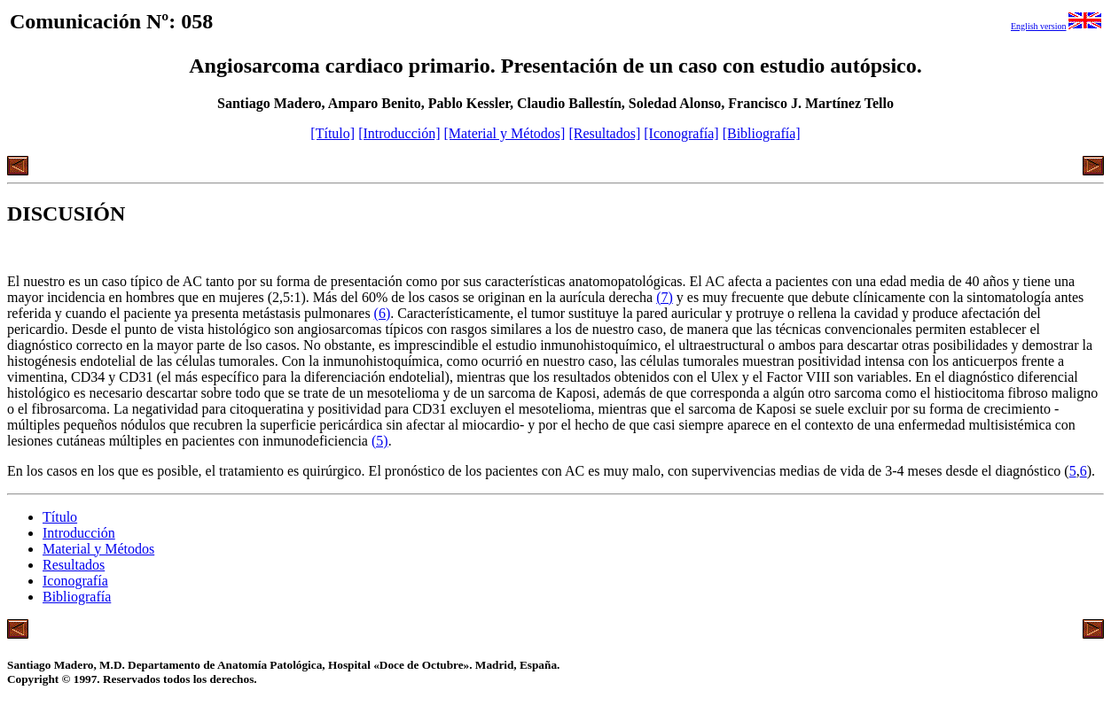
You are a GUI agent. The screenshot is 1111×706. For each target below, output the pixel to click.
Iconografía (75, 580)
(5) (380, 440)
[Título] (332, 133)
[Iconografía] (681, 133)
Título (60, 516)
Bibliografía (77, 596)
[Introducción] (399, 133)
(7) (664, 297)
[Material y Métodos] (505, 133)
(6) (382, 313)
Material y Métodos (98, 548)
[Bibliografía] (762, 133)
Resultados (74, 564)
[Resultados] (604, 133)
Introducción (79, 532)
